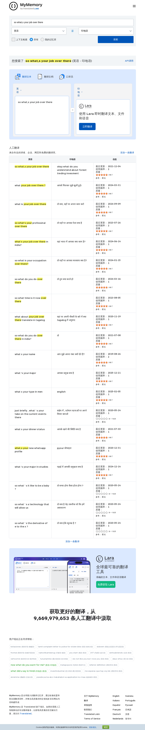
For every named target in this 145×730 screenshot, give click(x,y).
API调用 (129, 60)
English (116, 696)
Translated (25, 713)
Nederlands (118, 718)
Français (117, 709)
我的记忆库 (48, 39)
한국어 (128, 718)
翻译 (86, 700)
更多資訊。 (93, 727)
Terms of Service (92, 718)
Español (116, 705)
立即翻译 (87, 126)
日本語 (128, 709)
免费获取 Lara (106, 584)
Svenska (129, 696)
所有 (34, 39)
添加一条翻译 (127, 152)
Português (130, 700)
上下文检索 (19, 39)
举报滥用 (88, 705)
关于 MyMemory (91, 696)
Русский (129, 705)
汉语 (127, 714)
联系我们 (88, 709)
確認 (106, 727)
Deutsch (117, 714)
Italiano (116, 700)
